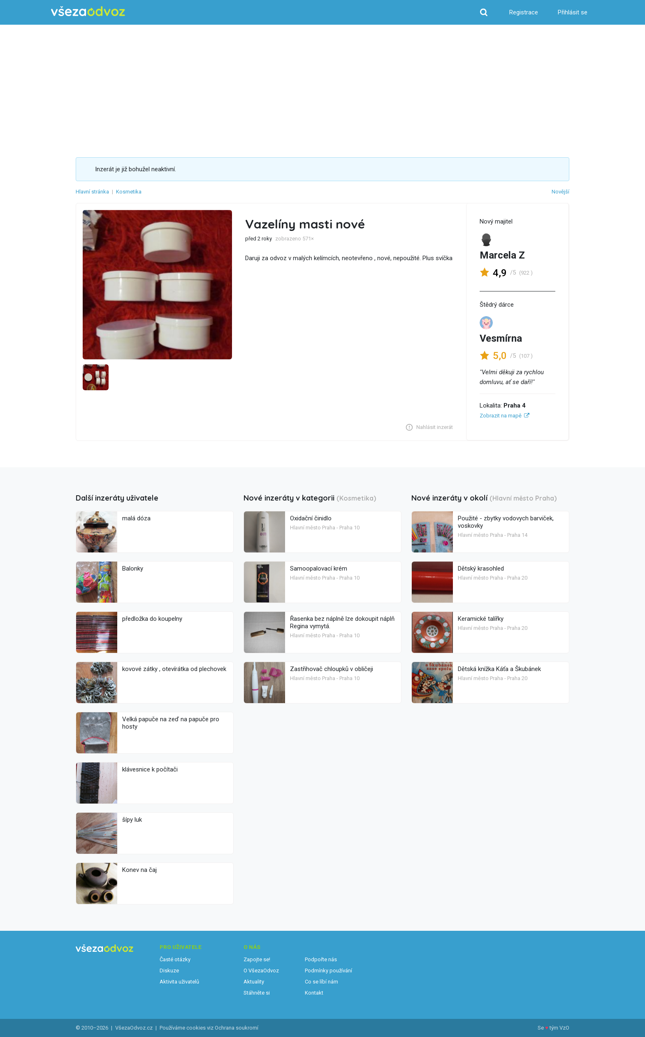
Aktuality (254, 982)
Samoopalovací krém (318, 568)
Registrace (523, 12)
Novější (560, 192)
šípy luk (132, 819)
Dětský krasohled (481, 568)
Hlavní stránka (92, 192)
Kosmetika (129, 192)
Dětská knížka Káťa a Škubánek (499, 669)
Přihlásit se (572, 12)
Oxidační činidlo (311, 518)
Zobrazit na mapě (501, 415)
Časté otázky (175, 959)
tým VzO (559, 1028)
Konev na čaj (139, 870)
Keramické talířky (480, 618)
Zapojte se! (257, 959)
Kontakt (314, 993)
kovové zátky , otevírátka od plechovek (174, 669)
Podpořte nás (321, 959)
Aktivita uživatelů (179, 982)
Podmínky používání (328, 970)
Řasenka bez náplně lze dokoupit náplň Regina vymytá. (342, 622)
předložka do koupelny (152, 618)
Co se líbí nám (321, 982)
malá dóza (136, 518)
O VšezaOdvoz (261, 970)
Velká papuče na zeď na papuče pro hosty (170, 722)
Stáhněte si (257, 993)
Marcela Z (502, 255)
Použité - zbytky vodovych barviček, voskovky (506, 522)
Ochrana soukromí (236, 1028)
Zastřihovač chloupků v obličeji (331, 669)
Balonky (132, 568)
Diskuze (169, 970)
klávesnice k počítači (150, 769)
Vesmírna (501, 338)
